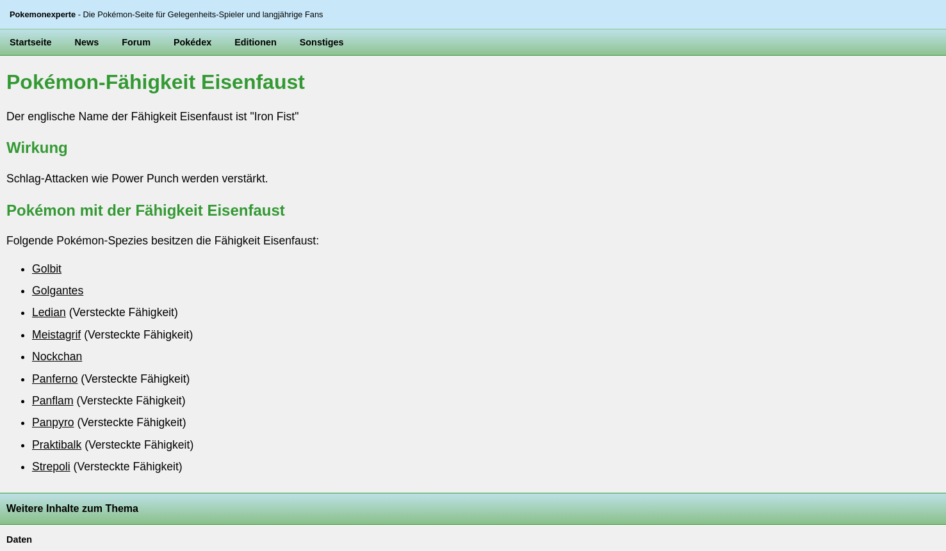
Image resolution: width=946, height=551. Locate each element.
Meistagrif (56, 334)
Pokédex (192, 42)
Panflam (53, 400)
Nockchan (57, 356)
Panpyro (53, 422)
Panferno (54, 378)
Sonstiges (322, 42)
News (87, 42)
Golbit (46, 268)
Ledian (49, 312)
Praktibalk (56, 444)
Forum (136, 42)
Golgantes (57, 290)
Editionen (255, 42)
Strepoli (51, 466)
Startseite (31, 42)
